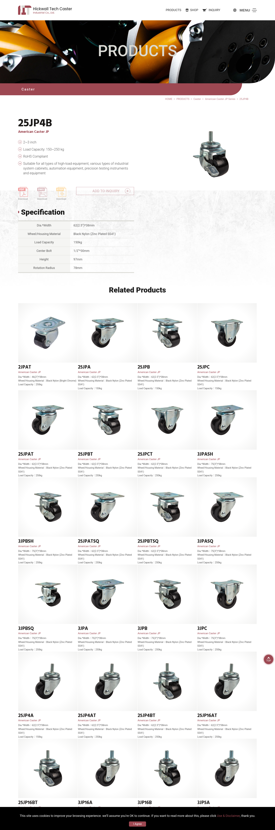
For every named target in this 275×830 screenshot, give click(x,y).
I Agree (137, 824)
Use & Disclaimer (228, 816)
